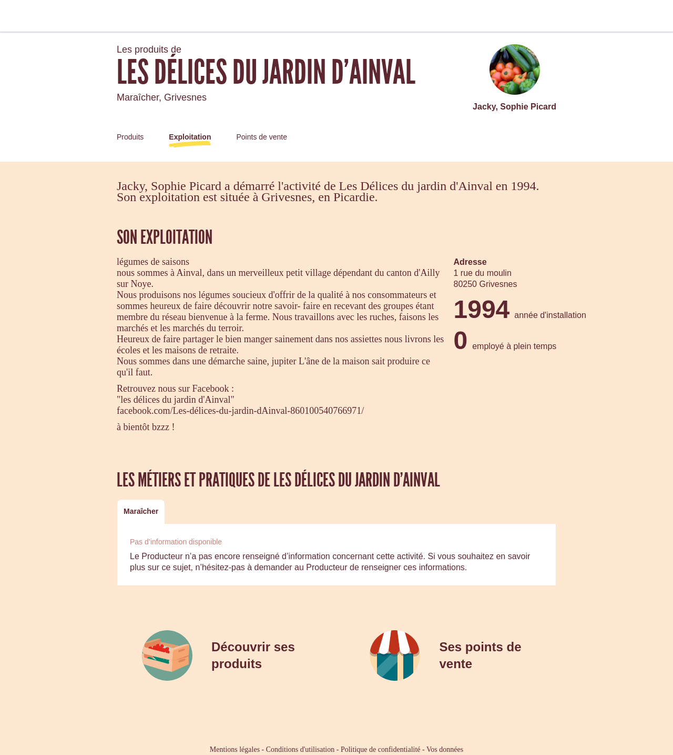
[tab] (141, 511)
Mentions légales (235, 749)
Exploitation (190, 137)
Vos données (444, 749)
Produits (130, 137)
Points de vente (261, 137)
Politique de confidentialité (381, 749)
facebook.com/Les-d (155, 410)
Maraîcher (141, 511)
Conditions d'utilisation (300, 749)
